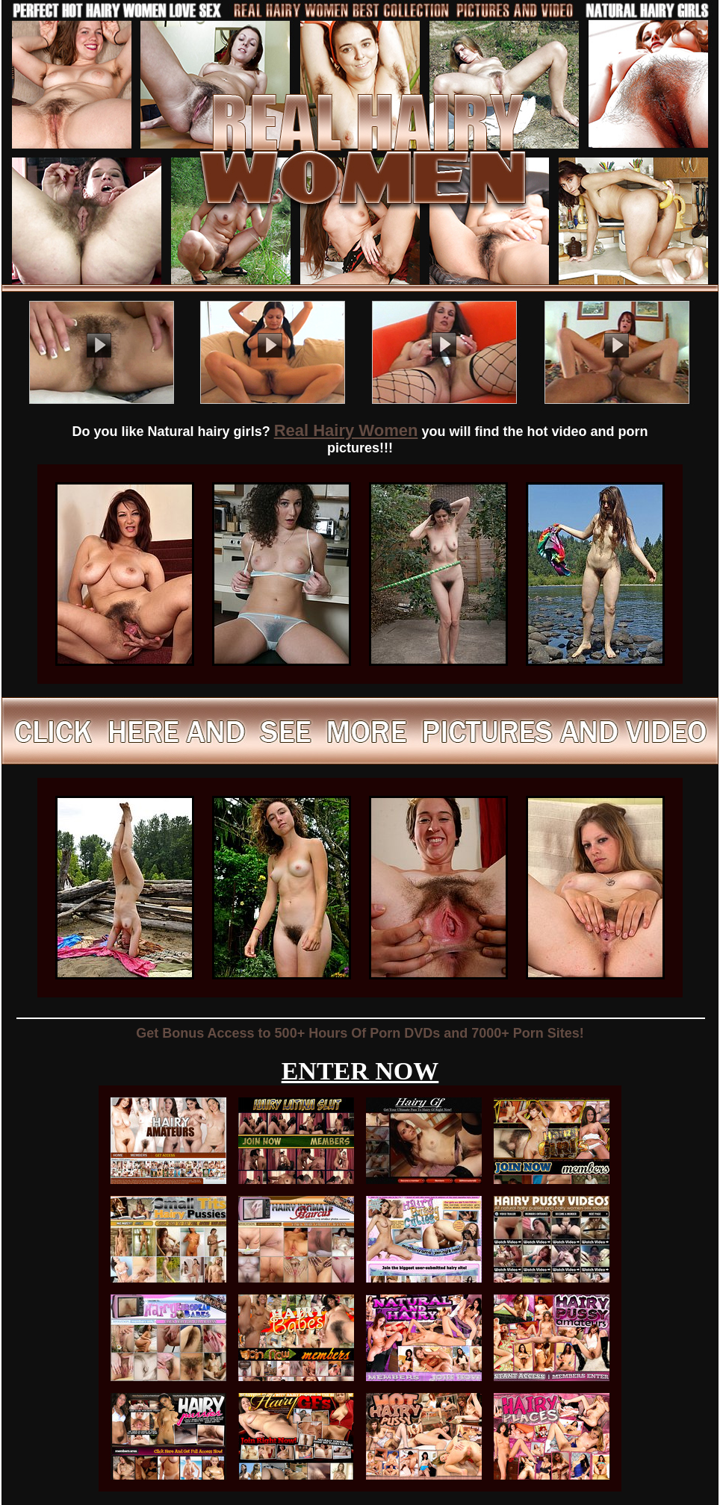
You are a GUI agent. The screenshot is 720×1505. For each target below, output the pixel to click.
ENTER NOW (360, 1071)
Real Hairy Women (346, 430)
